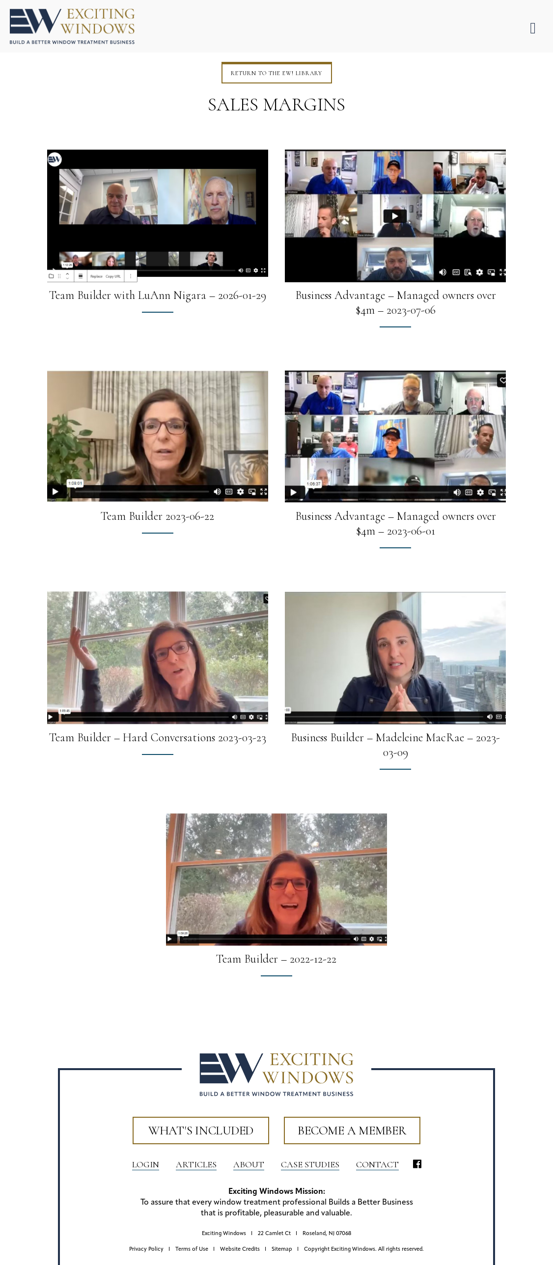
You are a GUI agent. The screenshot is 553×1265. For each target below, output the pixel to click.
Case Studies (310, 1164)
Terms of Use (191, 1249)
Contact (377, 1164)
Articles (196, 1164)
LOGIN (145, 1164)
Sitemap (282, 1249)
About (248, 1164)
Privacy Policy (146, 1249)
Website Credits (240, 1249)
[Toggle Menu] (533, 28)
